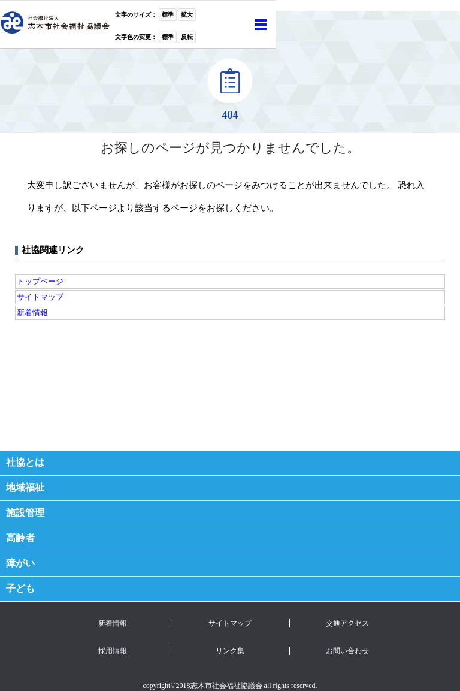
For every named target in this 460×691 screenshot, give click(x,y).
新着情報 (32, 312)
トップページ (40, 281)
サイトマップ (40, 296)
